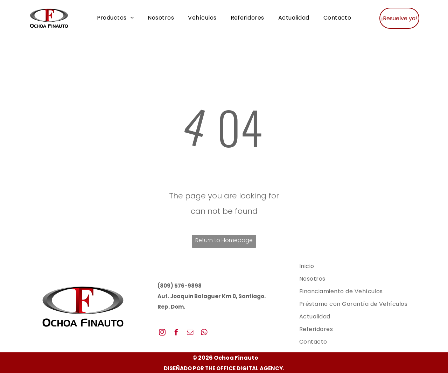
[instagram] (162, 333)
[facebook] (176, 333)
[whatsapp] (204, 333)
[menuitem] (115, 18)
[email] (190, 333)
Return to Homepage (224, 240)
